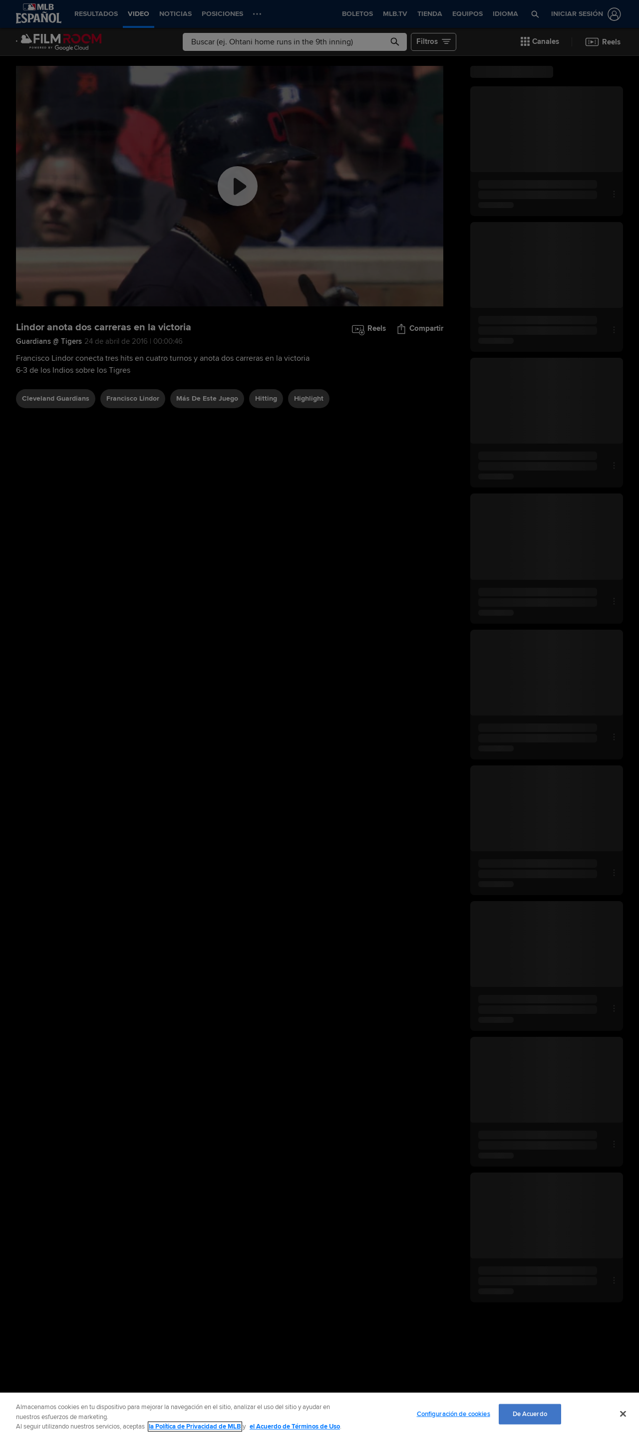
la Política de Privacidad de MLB (195, 1427)
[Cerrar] (623, 1414)
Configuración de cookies (453, 1414)
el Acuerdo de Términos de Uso (295, 1427)
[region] (319, 1415)
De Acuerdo (530, 1414)
